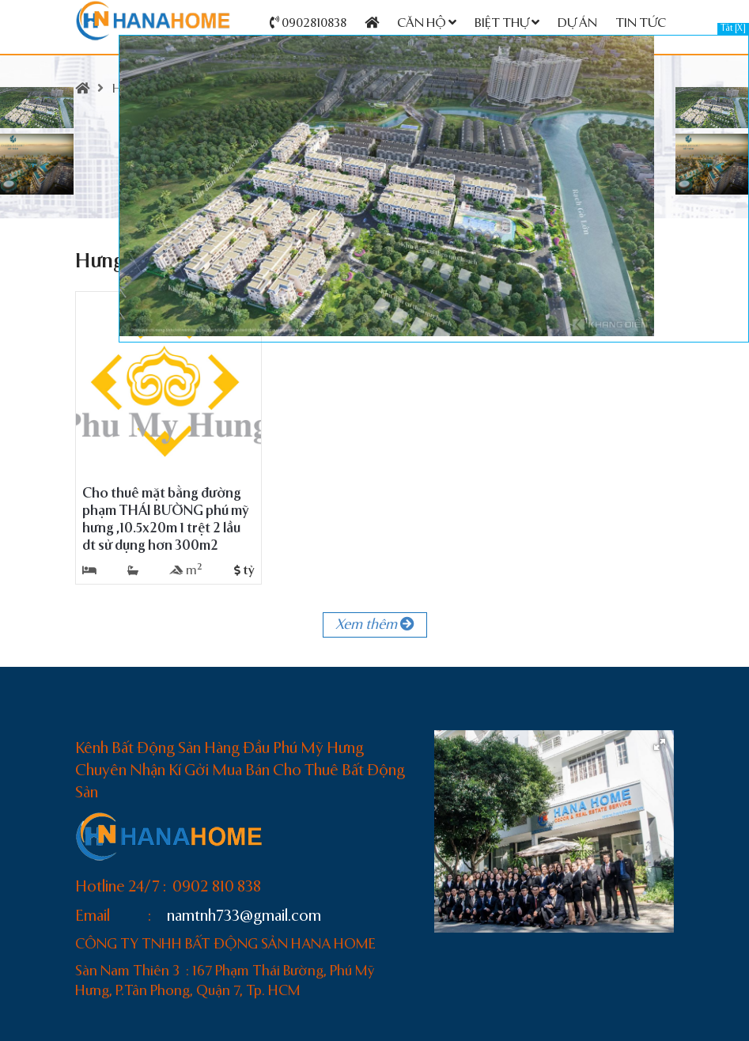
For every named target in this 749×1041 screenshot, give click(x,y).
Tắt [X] (733, 29)
